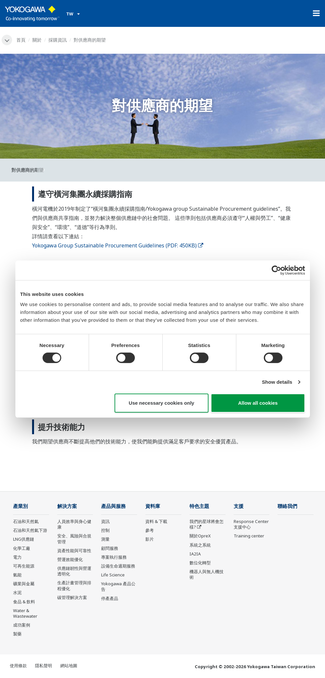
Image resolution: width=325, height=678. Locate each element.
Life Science (113, 575)
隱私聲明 (43, 665)
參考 (149, 530)
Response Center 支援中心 (251, 524)
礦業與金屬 (23, 584)
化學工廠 (21, 548)
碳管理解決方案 (72, 597)
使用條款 (18, 665)
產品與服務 (113, 506)
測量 (105, 539)
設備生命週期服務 (118, 566)
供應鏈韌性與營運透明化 (74, 571)
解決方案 (67, 506)
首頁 (21, 40)
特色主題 (199, 506)
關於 (37, 40)
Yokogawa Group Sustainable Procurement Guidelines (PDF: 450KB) (117, 245)
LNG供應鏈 (23, 539)
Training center (249, 536)
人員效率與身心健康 (74, 524)
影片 (149, 539)
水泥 (17, 592)
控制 (105, 530)
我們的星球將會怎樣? (207, 524)
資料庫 (152, 506)
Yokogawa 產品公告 (118, 586)
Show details (277, 382)
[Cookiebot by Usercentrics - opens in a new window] (276, 270)
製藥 (17, 634)
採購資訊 (57, 40)
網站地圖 (68, 665)
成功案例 (21, 625)
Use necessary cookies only (161, 403)
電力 (17, 557)
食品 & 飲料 (24, 602)
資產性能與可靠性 (74, 550)
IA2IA (195, 554)
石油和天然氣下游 (30, 530)
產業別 (20, 506)
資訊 (105, 521)
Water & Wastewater (25, 613)
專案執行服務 (114, 557)
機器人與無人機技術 (207, 574)
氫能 (17, 575)
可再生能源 (23, 566)
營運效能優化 (70, 559)
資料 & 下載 (156, 521)
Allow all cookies (258, 403)
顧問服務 (109, 548)
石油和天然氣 (26, 521)
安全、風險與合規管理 (74, 538)
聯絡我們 (287, 506)
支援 (239, 506)
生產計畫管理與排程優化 (74, 585)
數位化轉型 (200, 563)
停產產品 (109, 598)
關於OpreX (200, 536)
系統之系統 (200, 545)
